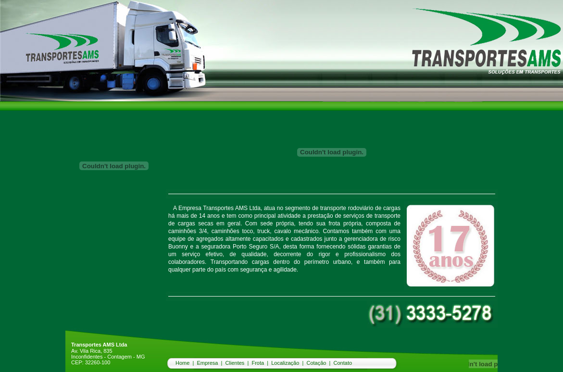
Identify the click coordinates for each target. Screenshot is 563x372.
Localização (285, 363)
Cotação (316, 363)
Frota (257, 363)
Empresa (207, 363)
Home (182, 363)
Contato (343, 363)
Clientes (235, 363)
